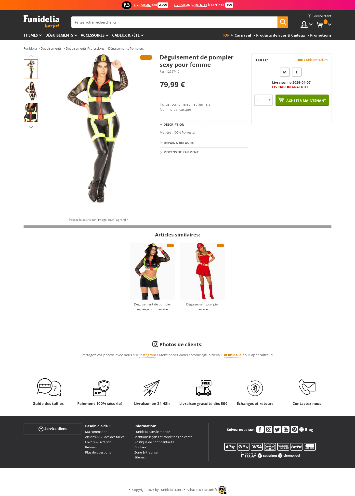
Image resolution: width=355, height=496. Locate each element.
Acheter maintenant (305, 100)
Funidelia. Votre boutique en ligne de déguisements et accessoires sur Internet (41, 21)
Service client (53, 428)
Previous (30, 56)
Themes (31, 35)
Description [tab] (173, 124)
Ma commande (96, 431)
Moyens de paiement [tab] (181, 152)
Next (30, 126)
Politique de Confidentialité (154, 442)
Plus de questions (98, 452)
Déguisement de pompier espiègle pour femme (152, 306)
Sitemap (140, 457)
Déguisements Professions (85, 48)
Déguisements (59, 35)
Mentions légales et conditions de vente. (163, 437)
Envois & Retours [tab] (178, 142)
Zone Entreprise (146, 452)
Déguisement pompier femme (202, 306)
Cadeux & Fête (126, 35)
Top (225, 35)
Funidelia (30, 48)
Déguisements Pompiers (126, 48)
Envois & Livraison (98, 442)
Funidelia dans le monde (152, 431)
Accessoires (93, 35)
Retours (91, 447)
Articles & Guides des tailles (104, 437)
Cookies (140, 447)
